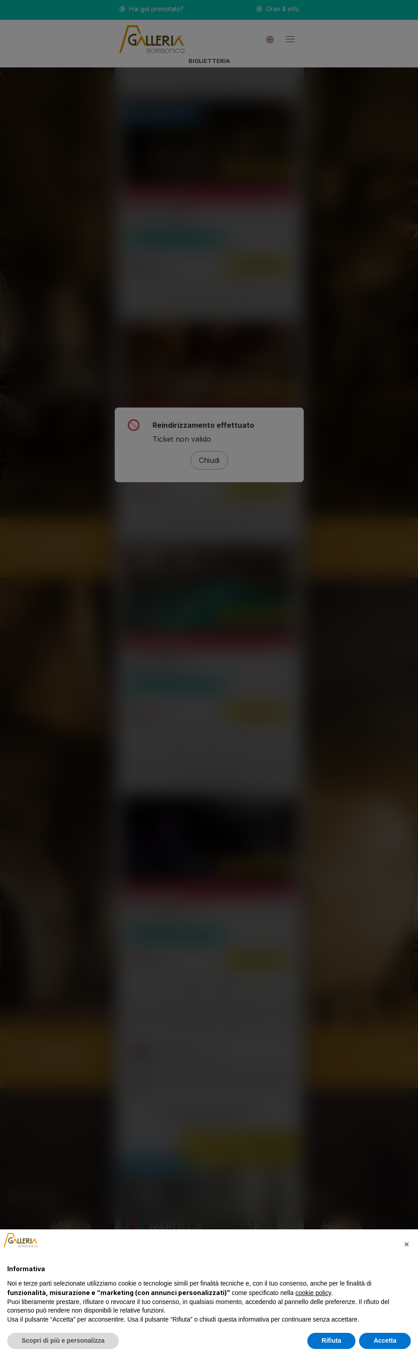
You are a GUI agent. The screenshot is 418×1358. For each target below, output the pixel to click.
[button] (406, 1244)
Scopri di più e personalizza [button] (63, 1340)
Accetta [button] (384, 1340)
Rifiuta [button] (332, 1340)
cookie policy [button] (313, 1292)
